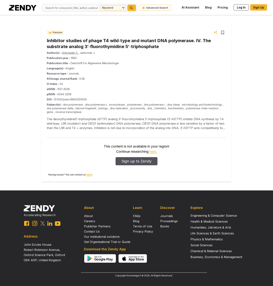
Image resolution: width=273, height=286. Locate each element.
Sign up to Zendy (136, 161)
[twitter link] (42, 223)
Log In (241, 7)
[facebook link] (26, 223)
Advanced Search (155, 7)
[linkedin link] (49, 223)
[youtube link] (57, 223)
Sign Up (258, 7)
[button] (131, 8)
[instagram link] (35, 223)
